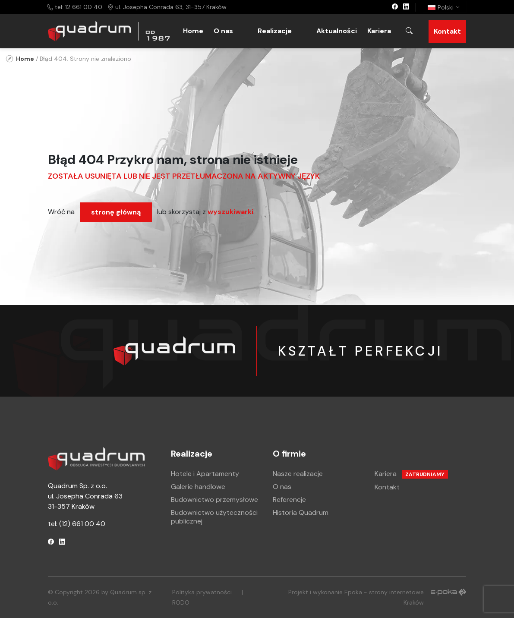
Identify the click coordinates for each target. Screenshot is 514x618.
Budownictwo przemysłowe (214, 499)
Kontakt (447, 31)
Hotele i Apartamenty (205, 473)
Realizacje (275, 30)
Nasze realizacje (298, 473)
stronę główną (116, 212)
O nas (223, 30)
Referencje (289, 499)
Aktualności (336, 30)
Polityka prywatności (202, 592)
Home (193, 30)
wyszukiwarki (230, 211)
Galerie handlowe (198, 486)
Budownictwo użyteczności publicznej (214, 517)
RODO (180, 602)
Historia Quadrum (300, 512)
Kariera (379, 30)
